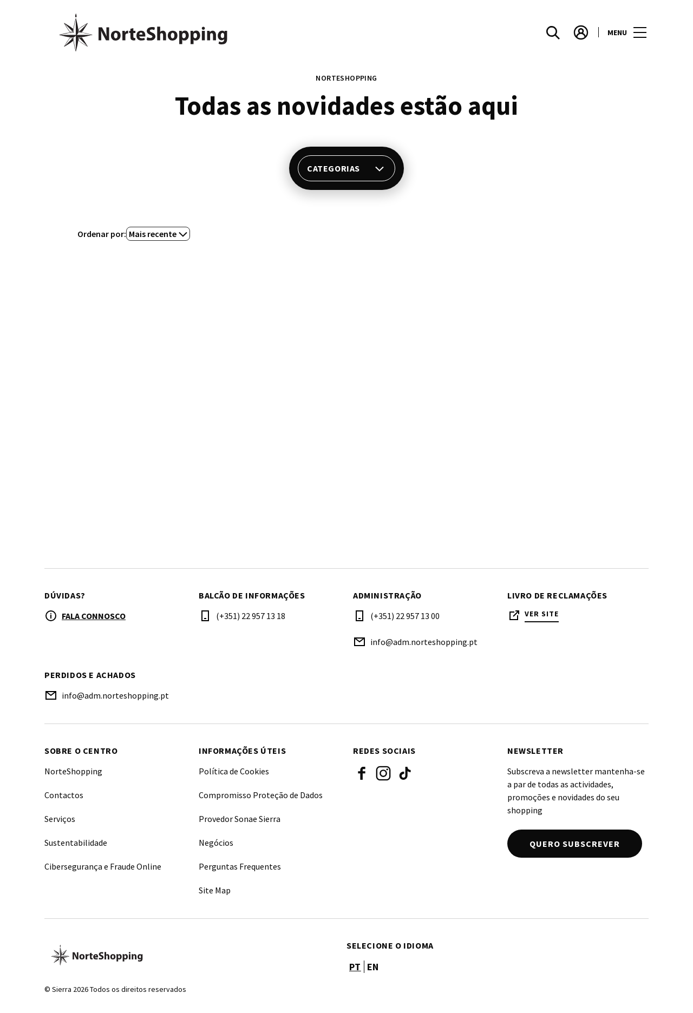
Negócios (216, 842)
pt (355, 967)
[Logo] (189, 955)
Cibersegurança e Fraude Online (102, 866)
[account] (581, 32)
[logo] (196, 32)
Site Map (215, 890)
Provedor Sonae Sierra (239, 818)
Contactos (63, 795)
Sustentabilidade (75, 842)
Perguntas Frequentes (240, 866)
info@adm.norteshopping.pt (424, 641)
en (373, 967)
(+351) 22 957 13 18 (250, 615)
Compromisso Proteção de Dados (261, 795)
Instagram (383, 773)
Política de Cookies (234, 771)
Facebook (361, 773)
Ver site (542, 614)
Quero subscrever (574, 843)
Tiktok (405, 773)
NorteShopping (73, 771)
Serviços (59, 818)
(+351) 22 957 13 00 (405, 615)
